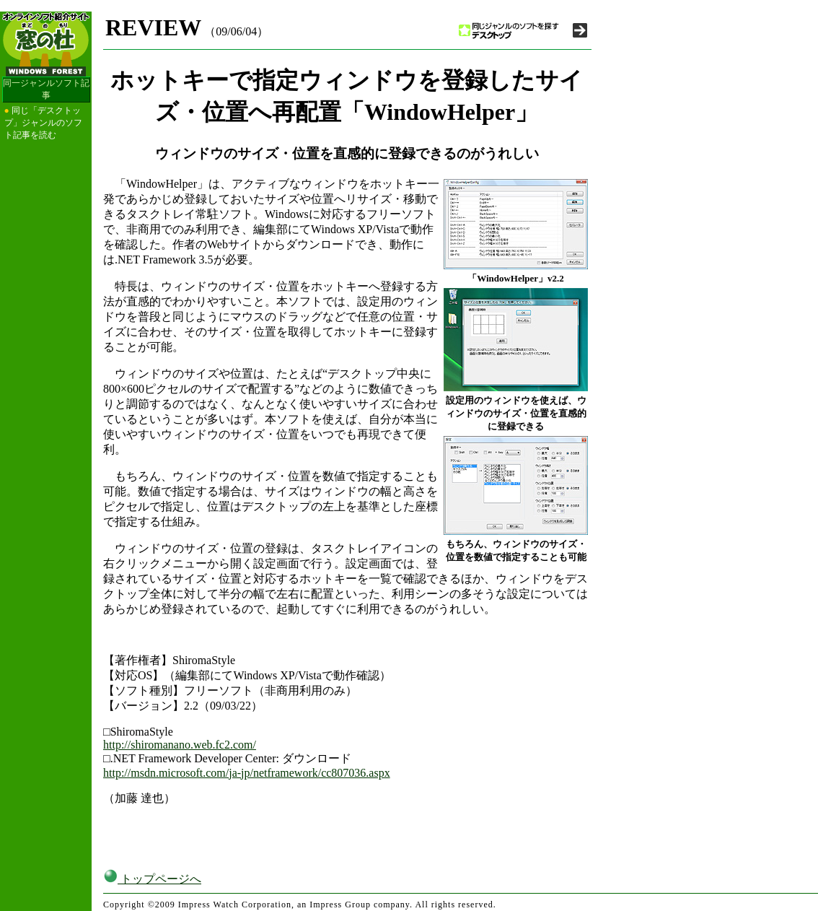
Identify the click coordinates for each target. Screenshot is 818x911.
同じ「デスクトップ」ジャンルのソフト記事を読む (43, 122)
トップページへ (152, 879)
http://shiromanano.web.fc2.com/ (179, 744)
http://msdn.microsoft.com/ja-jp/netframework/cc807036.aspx (246, 773)
